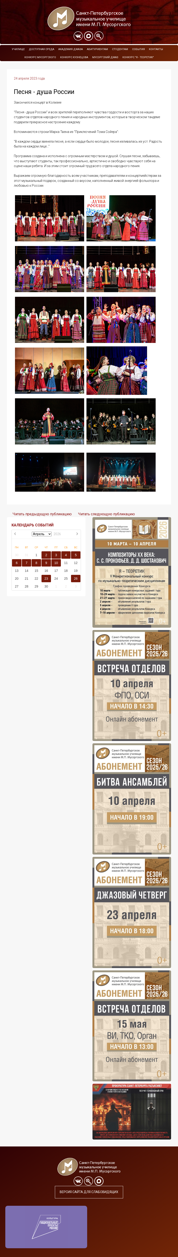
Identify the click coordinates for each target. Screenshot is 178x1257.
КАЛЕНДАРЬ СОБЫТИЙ (32, 525)
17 (56, 571)
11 (66, 563)
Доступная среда (41, 49)
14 (26, 571)
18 (66, 571)
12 (76, 563)
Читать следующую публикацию (106, 514)
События (138, 49)
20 (17, 578)
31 (26, 555)
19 (76, 571)
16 (46, 571)
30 (17, 555)
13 (17, 571)
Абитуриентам (97, 49)
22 (36, 578)
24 (56, 578)
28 (26, 586)
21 (26, 578)
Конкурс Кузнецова (74, 57)
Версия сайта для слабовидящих (89, 1192)
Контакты (156, 49)
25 (66, 578)
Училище (18, 49)
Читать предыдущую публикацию (42, 514)
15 (36, 571)
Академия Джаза (70, 49)
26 (76, 578)
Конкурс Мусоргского (40, 57)
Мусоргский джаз (105, 57)
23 (46, 578)
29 (36, 586)
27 (17, 586)
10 (56, 563)
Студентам (120, 49)
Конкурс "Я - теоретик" (138, 57)
